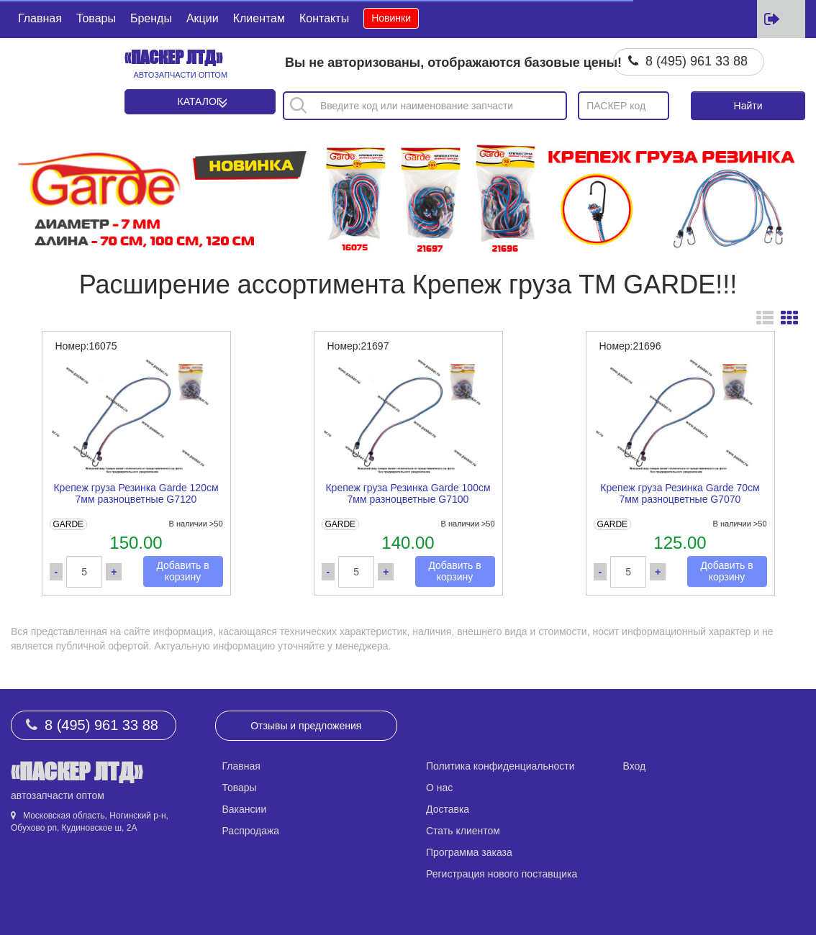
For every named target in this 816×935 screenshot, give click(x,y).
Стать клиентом (463, 830)
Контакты (324, 18)
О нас (439, 787)
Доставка (447, 809)
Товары (96, 18)
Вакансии (244, 809)
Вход (634, 766)
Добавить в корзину (182, 571)
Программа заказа (469, 852)
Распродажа (251, 830)
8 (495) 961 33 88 (696, 61)
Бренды (151, 18)
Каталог (200, 101)
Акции (202, 18)
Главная (40, 18)
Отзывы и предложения (305, 725)
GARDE (68, 524)
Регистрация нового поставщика (501, 874)
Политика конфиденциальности (500, 766)
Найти (748, 105)
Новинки (391, 18)
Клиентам (259, 18)
